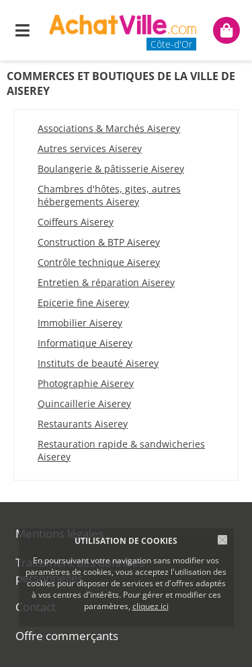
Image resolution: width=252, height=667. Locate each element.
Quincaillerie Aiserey (84, 403)
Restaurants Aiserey (83, 423)
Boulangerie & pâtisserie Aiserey (111, 168)
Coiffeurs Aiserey (76, 221)
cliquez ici (150, 606)
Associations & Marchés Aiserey (109, 128)
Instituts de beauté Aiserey (98, 363)
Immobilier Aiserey (80, 322)
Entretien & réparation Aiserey (106, 282)
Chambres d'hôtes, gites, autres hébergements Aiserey (109, 195)
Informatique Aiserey (85, 343)
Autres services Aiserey (90, 148)
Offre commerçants (66, 635)
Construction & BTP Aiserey (99, 242)
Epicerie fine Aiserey (83, 302)
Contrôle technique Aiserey (99, 262)
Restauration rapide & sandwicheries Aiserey (121, 450)
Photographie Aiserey (86, 383)
